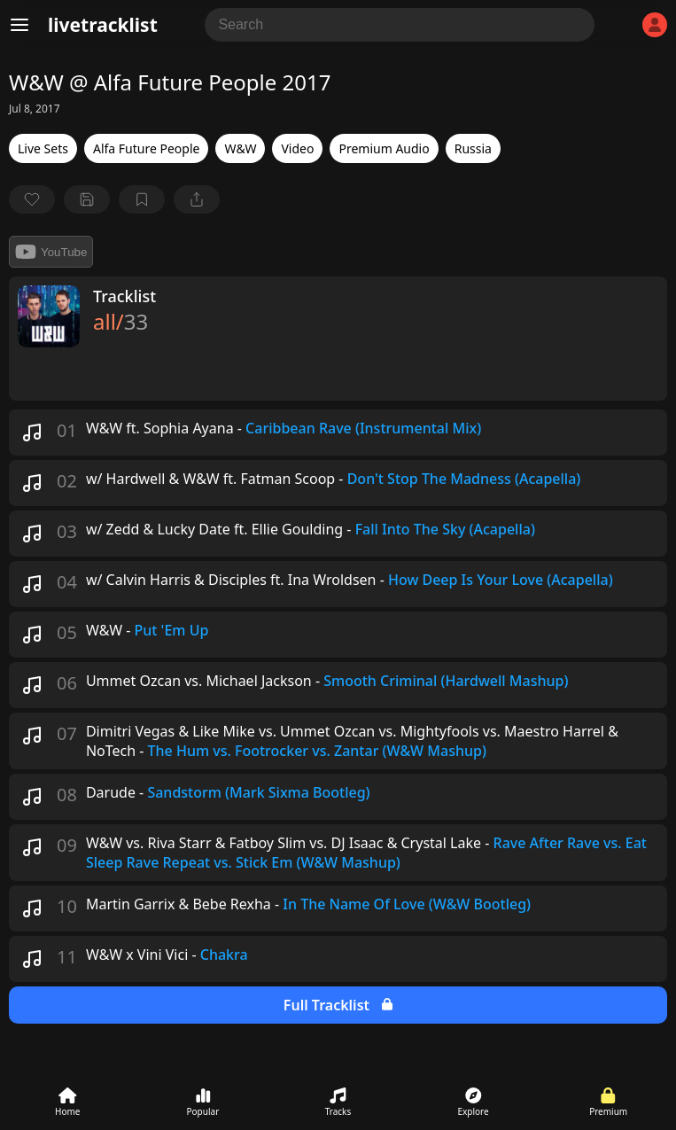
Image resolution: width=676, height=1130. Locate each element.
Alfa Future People (146, 148)
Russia (473, 148)
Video (297, 148)
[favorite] (32, 199)
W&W (240, 148)
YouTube (51, 251)
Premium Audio (383, 148)
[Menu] (19, 24)
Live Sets (43, 148)
